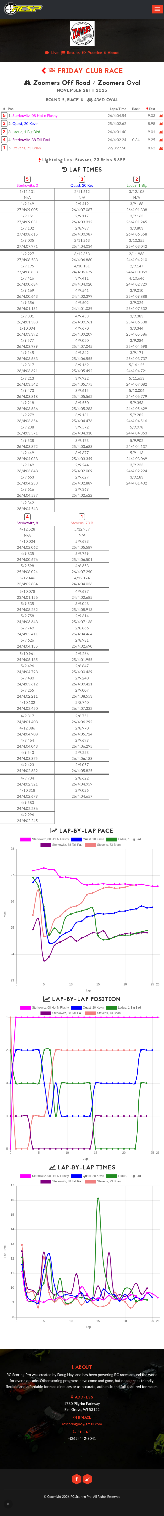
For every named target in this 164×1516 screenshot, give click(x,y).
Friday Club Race (82, 71)
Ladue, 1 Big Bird (26, 131)
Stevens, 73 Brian (26, 148)
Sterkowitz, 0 (27, 185)
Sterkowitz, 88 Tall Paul (31, 139)
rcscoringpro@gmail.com (82, 1424)
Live (51, 52)
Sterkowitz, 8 (27, 523)
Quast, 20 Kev (82, 185)
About (111, 52)
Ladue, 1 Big (137, 185)
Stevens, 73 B (82, 523)
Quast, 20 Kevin (25, 123)
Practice (92, 52)
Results (70, 52)
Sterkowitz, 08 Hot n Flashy (34, 115)
